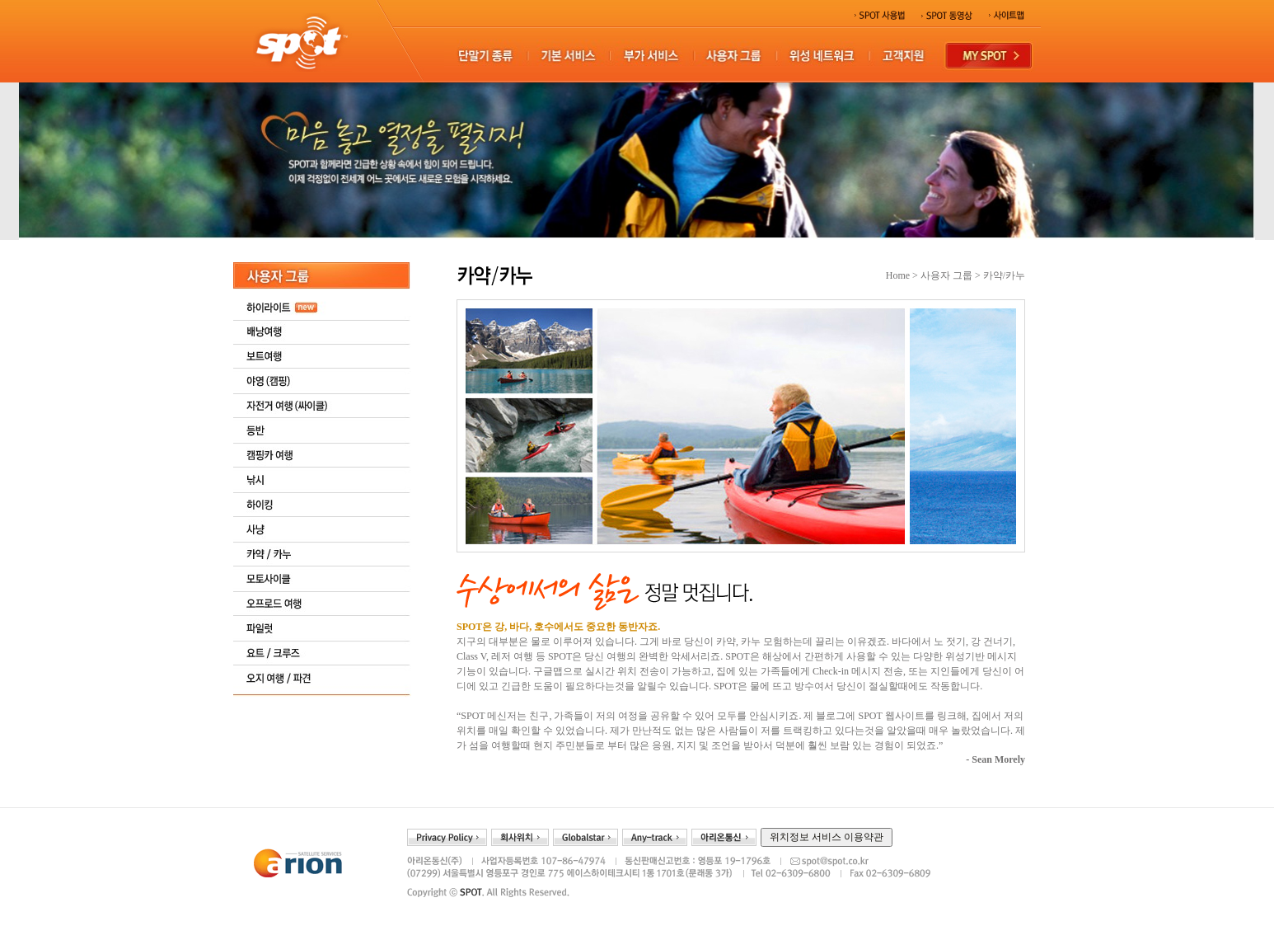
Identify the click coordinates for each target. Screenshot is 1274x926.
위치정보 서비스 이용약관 (826, 837)
